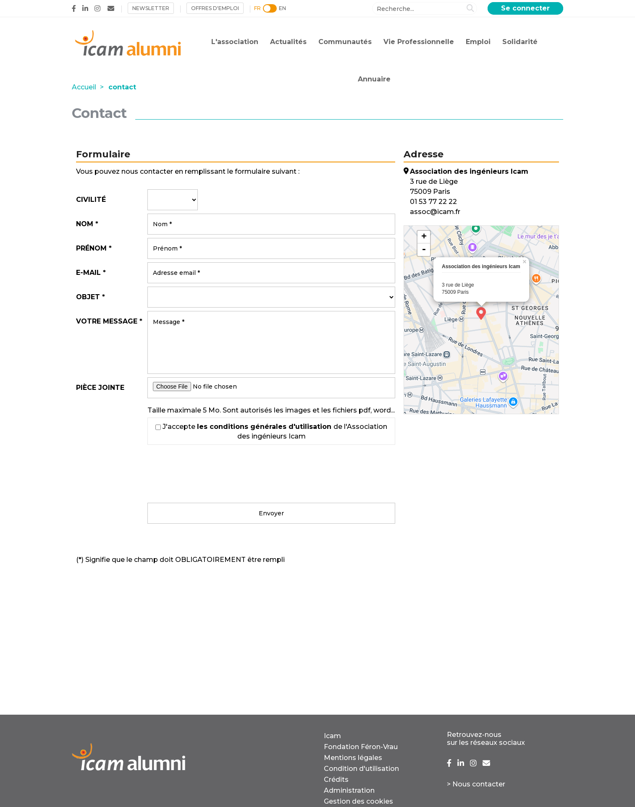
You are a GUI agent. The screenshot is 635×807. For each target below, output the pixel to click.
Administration (349, 790)
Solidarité (520, 42)
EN (282, 8)
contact (122, 87)
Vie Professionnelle (418, 42)
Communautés (345, 42)
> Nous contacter (476, 784)
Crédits (336, 779)
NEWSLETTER (150, 8)
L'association (234, 42)
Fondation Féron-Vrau (361, 747)
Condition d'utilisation (361, 769)
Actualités (288, 42)
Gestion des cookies (358, 801)
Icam (332, 736)
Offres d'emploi (215, 8)
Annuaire (374, 79)
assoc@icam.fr (435, 212)
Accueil (84, 87)
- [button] (424, 249)
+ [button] (424, 237)
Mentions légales (353, 758)
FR (257, 8)
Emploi (478, 42)
